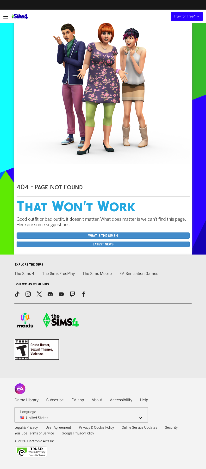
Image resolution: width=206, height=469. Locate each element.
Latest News (103, 244)
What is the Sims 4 (103, 235)
